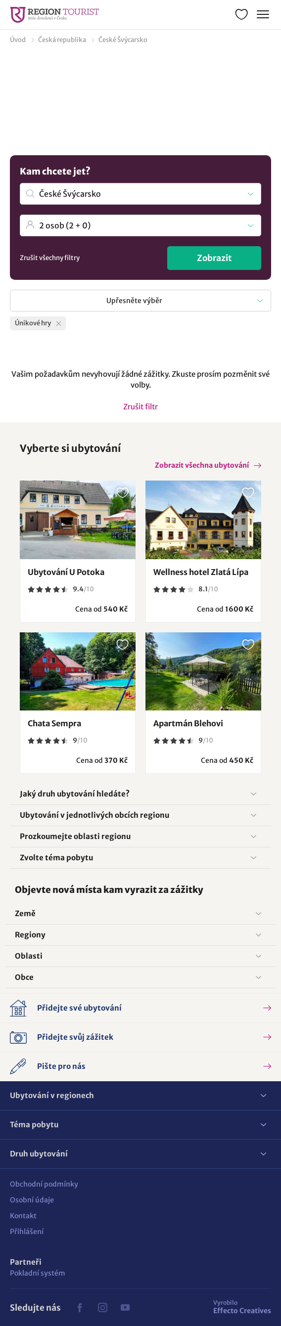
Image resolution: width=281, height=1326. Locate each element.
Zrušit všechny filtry (50, 258)
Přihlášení (27, 1231)
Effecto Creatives (242, 1307)
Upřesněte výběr (134, 300)
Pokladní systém (37, 1273)
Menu (262, 13)
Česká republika (62, 40)
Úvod (18, 40)
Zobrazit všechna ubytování (202, 465)
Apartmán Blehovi (188, 723)
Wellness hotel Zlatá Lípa (200, 572)
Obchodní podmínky (44, 1184)
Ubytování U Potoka (66, 572)
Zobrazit (214, 258)
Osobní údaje (32, 1199)
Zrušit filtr (140, 406)
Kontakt (23, 1215)
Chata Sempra (54, 723)
